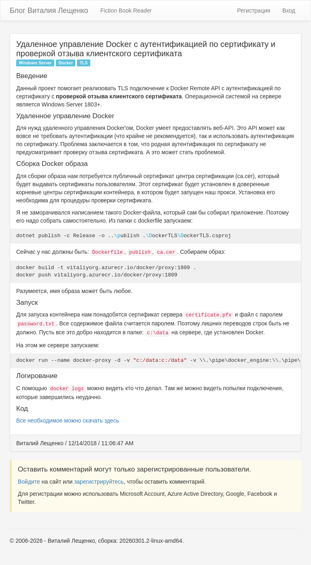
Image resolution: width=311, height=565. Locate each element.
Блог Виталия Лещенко (49, 10)
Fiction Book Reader (126, 10)
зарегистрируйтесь (99, 481)
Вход (288, 10)
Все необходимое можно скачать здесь (67, 420)
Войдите (29, 481)
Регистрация (253, 10)
